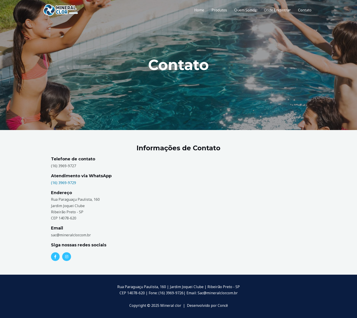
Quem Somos (245, 10)
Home (199, 10)
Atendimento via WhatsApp (81, 175)
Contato (304, 10)
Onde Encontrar (277, 10)
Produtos (219, 10)
